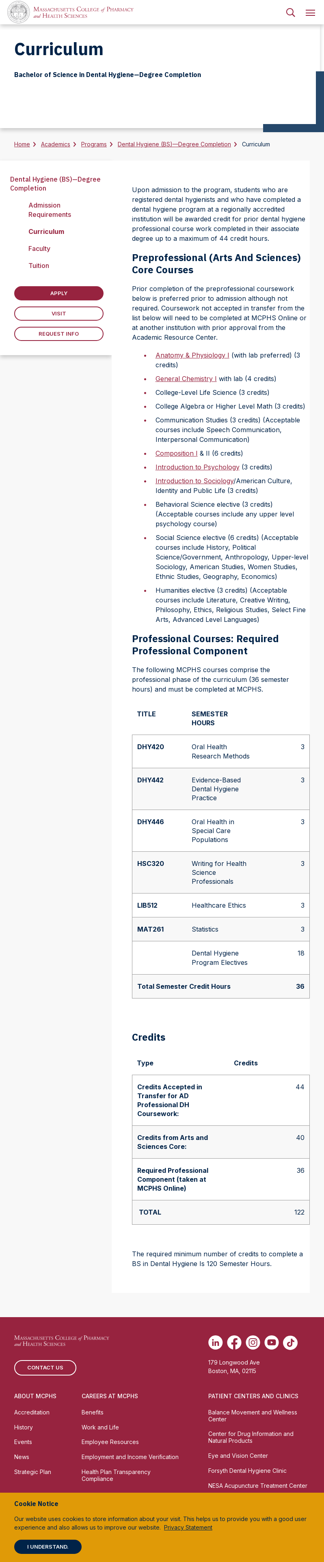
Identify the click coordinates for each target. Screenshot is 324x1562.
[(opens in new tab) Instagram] (253, 1342)
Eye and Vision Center (238, 1455)
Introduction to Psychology (198, 467)
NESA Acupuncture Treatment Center (257, 1485)
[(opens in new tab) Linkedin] (215, 1342)
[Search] (290, 12)
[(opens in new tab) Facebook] (234, 1342)
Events (23, 1441)
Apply (58, 293)
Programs (94, 144)
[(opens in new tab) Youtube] (271, 1342)
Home (22, 144)
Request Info (59, 333)
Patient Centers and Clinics (253, 1396)
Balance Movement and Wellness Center (252, 1416)
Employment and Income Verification (130, 1456)
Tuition (38, 265)
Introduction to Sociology (194, 481)
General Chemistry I (186, 379)
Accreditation (32, 1412)
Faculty (39, 248)
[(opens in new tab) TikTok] (290, 1342)
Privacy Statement (188, 1527)
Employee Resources (110, 1441)
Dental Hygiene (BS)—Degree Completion (174, 144)
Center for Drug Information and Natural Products (251, 1437)
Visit (59, 313)
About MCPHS (35, 1396)
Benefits (93, 1412)
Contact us (45, 1367)
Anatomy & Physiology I (192, 355)
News (21, 1456)
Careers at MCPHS (110, 1396)
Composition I (177, 453)
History (23, 1427)
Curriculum (46, 231)
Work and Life (100, 1427)
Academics (55, 144)
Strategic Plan (32, 1471)
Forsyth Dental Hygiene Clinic (247, 1470)
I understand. (48, 1546)
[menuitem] (290, 12)
